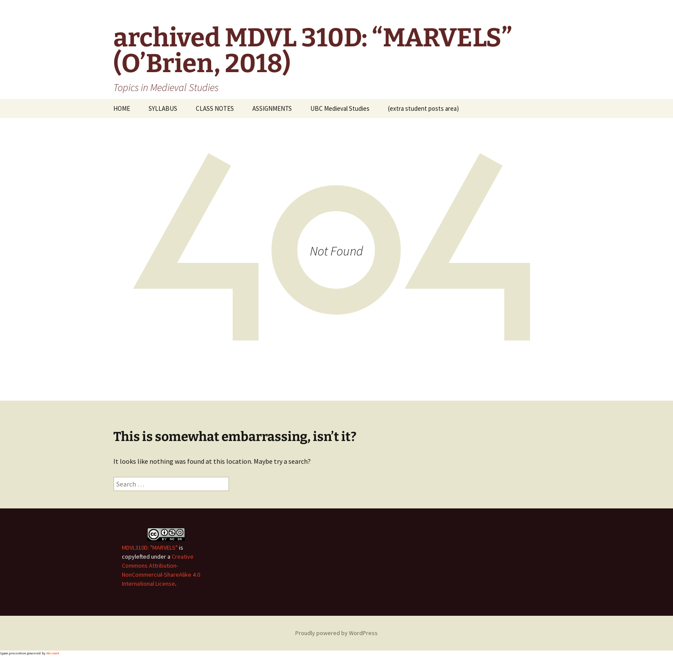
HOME (121, 108)
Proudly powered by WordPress (336, 633)
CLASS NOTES (215, 108)
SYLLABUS (163, 108)
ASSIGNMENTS (272, 108)
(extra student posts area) (423, 108)
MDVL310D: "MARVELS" (150, 547)
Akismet (52, 653)
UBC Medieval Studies (340, 108)
